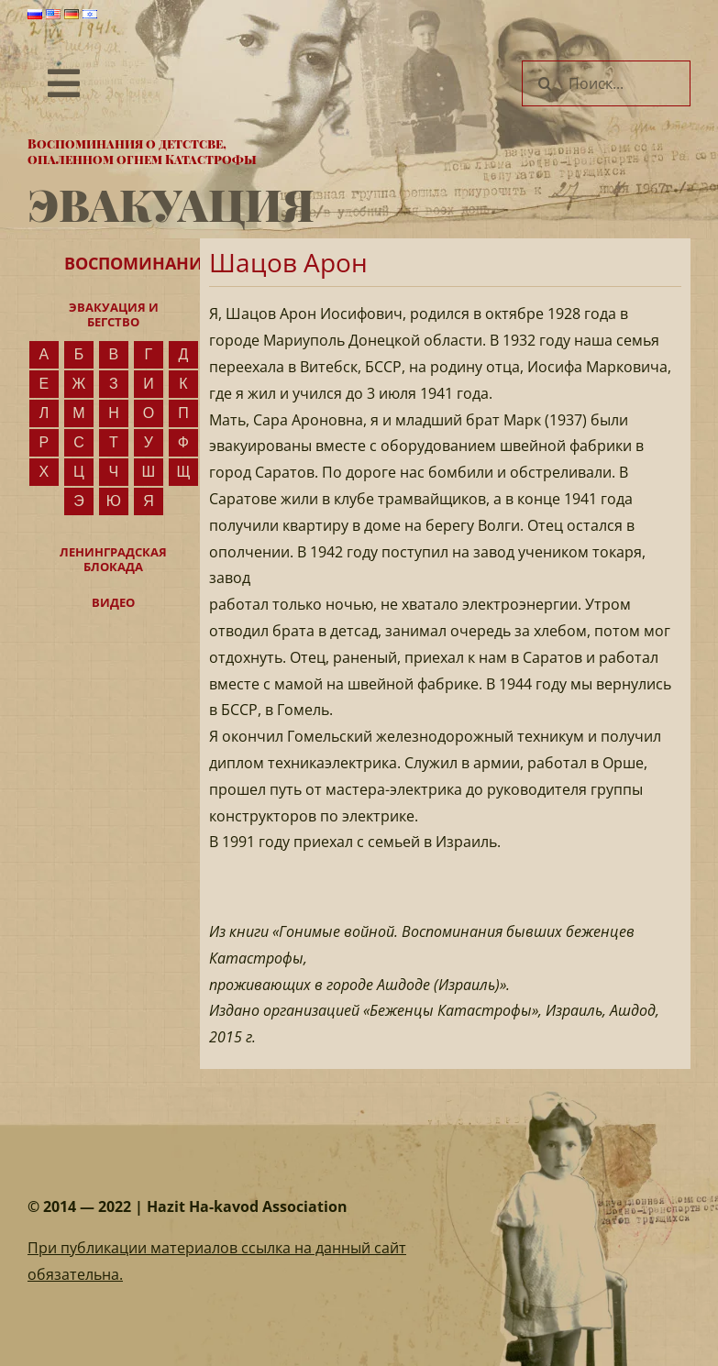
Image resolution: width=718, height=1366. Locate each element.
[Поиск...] (606, 83)
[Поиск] (545, 83)
